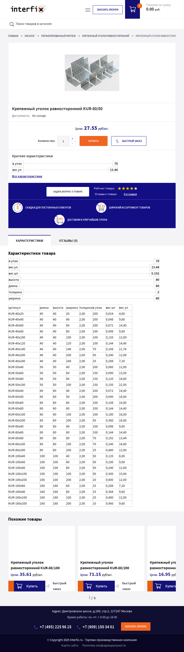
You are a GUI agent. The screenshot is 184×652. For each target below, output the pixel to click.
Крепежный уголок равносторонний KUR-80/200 (97, 565)
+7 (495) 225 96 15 (52, 627)
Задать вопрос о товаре (67, 191)
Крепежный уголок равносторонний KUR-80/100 (27, 565)
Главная (13, 36)
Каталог (30, 36)
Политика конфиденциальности (104, 645)
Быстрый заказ (128, 141)
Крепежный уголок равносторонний (105, 36)
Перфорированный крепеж (58, 36)
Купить (19, 586)
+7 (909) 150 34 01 (95, 627)
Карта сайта (69, 645)
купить (93, 141)
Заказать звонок (108, 9)
